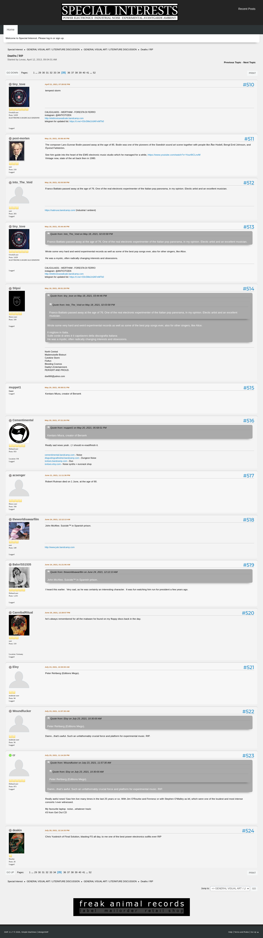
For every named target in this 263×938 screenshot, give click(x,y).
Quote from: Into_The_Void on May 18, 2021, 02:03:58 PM (81, 234)
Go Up (10, 872)
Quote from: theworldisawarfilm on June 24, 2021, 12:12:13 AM (84, 572)
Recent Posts (246, 8)
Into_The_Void (22, 182)
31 (47, 72)
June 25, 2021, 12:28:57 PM (57, 612)
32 (51, 72)
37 (72, 72)
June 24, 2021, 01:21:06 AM (57, 564)
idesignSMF (43, 932)
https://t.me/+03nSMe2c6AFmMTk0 (86, 121)
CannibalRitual (23, 612)
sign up (59, 38)
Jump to (205, 888)
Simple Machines (28, 932)
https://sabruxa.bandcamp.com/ (60, 210)
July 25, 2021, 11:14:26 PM (57, 755)
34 (58, 72)
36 (68, 72)
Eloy (16, 667)
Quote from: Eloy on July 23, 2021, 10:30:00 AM (76, 718)
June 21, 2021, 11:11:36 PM (57, 475)
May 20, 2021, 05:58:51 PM (57, 387)
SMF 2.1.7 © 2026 (12, 932)
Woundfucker (22, 711)
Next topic (249, 62)
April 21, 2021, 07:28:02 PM (57, 84)
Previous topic (232, 62)
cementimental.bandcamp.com (60, 455)
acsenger (19, 475)
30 (43, 72)
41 (88, 72)
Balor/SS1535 (22, 564)
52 (94, 72)
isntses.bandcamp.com (56, 461)
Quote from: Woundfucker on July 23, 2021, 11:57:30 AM (80, 762)
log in (49, 38)
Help (230, 932)
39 (80, 72)
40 (84, 72)
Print (252, 73)
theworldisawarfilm (26, 519)
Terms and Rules (241, 932)
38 (76, 72)
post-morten (21, 138)
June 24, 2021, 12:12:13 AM (57, 519)
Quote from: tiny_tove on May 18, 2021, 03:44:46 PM (78, 295)
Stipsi (17, 288)
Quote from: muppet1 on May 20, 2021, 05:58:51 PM (78, 427)
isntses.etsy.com (53, 464)
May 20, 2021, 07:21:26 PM (57, 420)
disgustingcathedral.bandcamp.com (62, 458)
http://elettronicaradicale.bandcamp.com (64, 118)
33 (55, 72)
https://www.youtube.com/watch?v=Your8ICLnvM (174, 154)
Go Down (12, 72)
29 (39, 72)
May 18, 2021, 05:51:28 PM (57, 288)
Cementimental (23, 420)
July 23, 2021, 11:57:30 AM (57, 711)
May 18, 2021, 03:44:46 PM (57, 226)
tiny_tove (19, 84)
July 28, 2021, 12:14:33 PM (57, 830)
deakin (17, 830)
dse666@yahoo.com (55, 376)
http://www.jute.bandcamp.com (60, 547)
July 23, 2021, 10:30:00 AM (57, 667)
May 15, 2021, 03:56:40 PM (57, 138)
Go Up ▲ (255, 932)
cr (14, 755)
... (37, 72)
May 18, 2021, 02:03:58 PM (57, 182)
